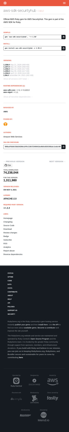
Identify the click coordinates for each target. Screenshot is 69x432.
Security (11, 314)
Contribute (12, 292)
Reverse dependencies (12, 254)
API (9, 303)
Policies (11, 307)
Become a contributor (46, 328)
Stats (10, 288)
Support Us (12, 310)
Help (10, 299)
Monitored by (35, 393)
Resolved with (17, 393)
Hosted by (53, 375)
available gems (30, 328)
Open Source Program (40, 339)
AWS (5, 111)
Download (7, 229)
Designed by (35, 375)
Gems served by (52, 393)
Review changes (10, 233)
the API (56, 325)
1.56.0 (6, 75)
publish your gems (22, 325)
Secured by (44, 410)
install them (43, 325)
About (10, 295)
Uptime (10, 277)
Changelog (8, 222)
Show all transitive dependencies (16, 97)
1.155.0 (6, 71)
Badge (6, 236)
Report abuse (9, 251)
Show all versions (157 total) (15, 79)
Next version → (57, 161)
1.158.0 (6, 65)
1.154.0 (6, 73)
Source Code (8, 225)
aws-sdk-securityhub (19, 10)
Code (10, 281)
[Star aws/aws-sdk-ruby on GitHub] (7, 165)
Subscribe (7, 240)
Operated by (17, 376)
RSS (5, 243)
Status (10, 273)
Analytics (7, 247)
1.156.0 (6, 69)
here (21, 357)
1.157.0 (6, 67)
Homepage (8, 218)
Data (10, 284)
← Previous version (13, 161)
